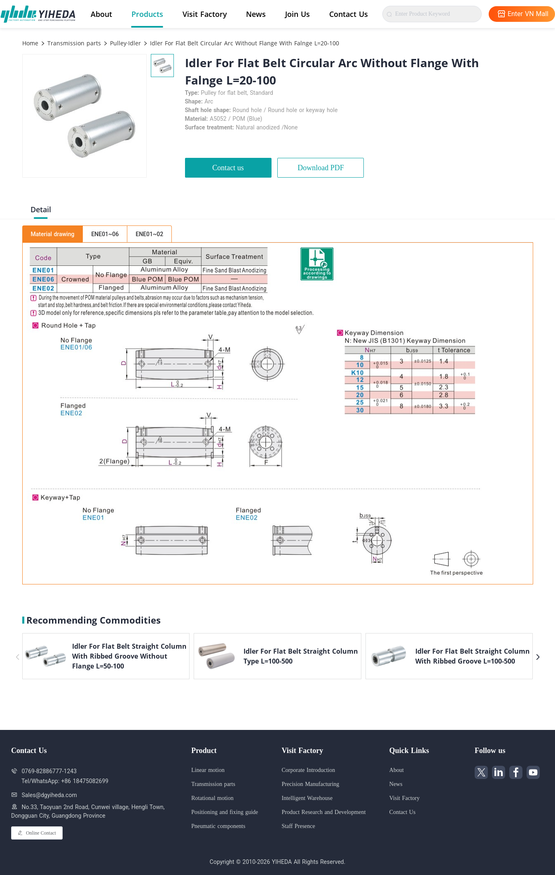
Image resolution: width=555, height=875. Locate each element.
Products (147, 14)
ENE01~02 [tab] (149, 234)
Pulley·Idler (124, 43)
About (101, 14)
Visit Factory (205, 14)
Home (30, 43)
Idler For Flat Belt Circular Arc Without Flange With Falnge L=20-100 (243, 43)
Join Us (297, 14)
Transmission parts (73, 43)
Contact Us (348, 14)
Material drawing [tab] (53, 234)
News (256, 14)
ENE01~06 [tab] (105, 234)
